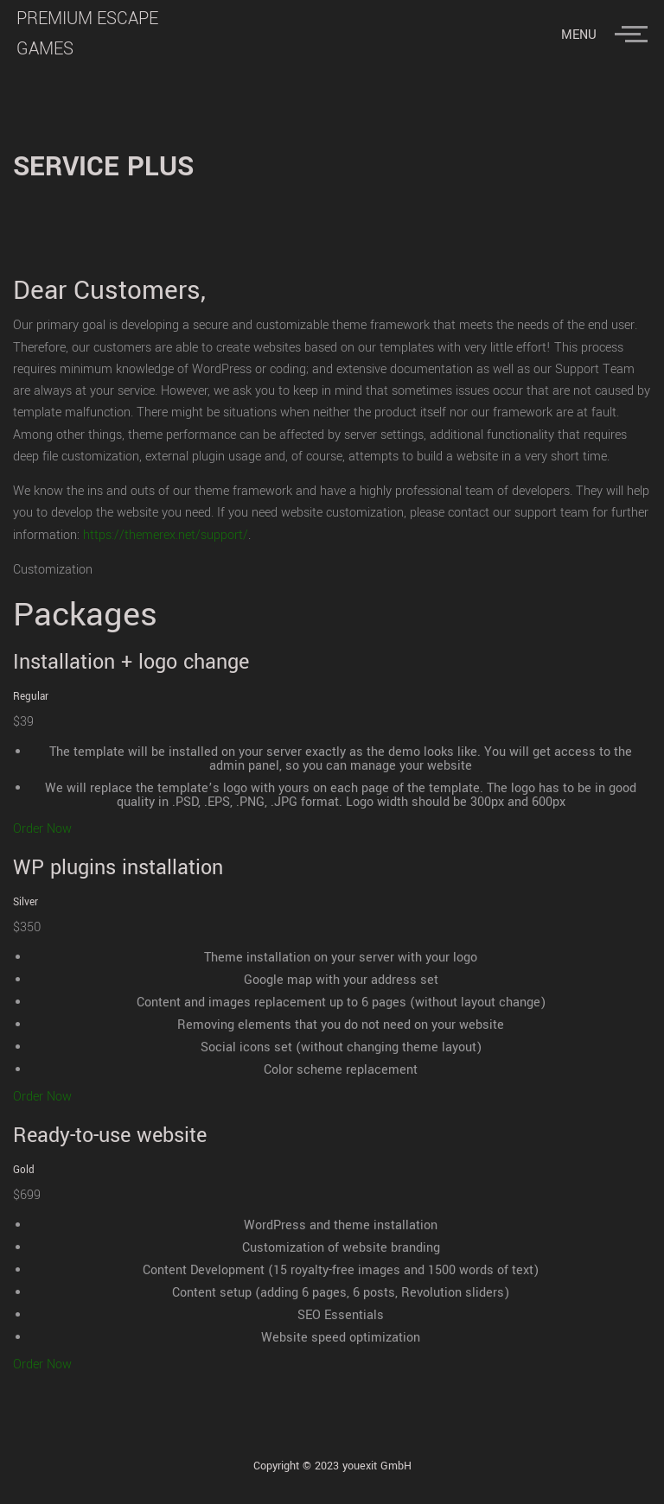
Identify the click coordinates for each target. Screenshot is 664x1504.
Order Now (42, 829)
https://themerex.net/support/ (165, 535)
